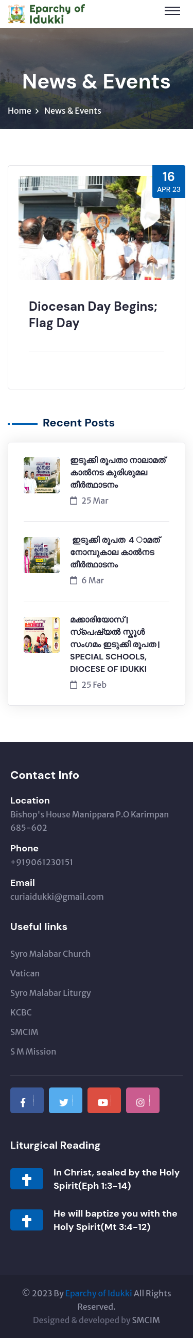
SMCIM (24, 1032)
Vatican (25, 973)
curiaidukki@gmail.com (57, 896)
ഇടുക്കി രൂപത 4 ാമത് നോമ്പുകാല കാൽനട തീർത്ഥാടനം (117, 552)
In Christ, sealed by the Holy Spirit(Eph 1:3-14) (117, 1179)
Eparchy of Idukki (98, 1293)
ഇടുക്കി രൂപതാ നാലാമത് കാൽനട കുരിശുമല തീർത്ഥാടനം (117, 472)
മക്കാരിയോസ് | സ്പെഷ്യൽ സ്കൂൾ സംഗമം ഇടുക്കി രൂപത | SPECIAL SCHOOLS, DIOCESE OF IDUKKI (115, 644)
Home (19, 110)
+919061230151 (41, 862)
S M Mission (33, 1051)
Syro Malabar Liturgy (50, 993)
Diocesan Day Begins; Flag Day (93, 314)
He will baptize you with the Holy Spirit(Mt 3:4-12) (116, 1220)
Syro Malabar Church (50, 954)
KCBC (21, 1012)
